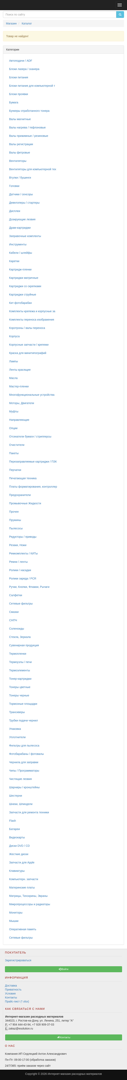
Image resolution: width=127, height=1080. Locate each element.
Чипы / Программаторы (24, 770)
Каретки (14, 261)
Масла (13, 378)
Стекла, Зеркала (20, 637)
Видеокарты (17, 837)
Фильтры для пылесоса (24, 745)
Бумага (13, 102)
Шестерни (15, 795)
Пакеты (14, 453)
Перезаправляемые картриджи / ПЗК (33, 461)
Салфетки (15, 595)
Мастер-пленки (19, 386)
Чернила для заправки (23, 762)
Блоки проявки (18, 94)
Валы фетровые (19, 152)
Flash (12, 820)
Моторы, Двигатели (21, 403)
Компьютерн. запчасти (23, 879)
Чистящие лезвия (20, 779)
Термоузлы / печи (20, 662)
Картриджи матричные (23, 277)
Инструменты (17, 244)
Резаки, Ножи (17, 545)
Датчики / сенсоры (21, 194)
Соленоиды (16, 628)
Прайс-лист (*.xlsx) (17, 1001)
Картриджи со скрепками (25, 286)
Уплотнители (17, 737)
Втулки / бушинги (20, 177)
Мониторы (15, 912)
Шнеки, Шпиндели (21, 804)
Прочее (14, 511)
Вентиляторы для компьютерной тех (32, 169)
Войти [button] (63, 969)
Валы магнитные (20, 119)
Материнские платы (22, 887)
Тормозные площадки (23, 703)
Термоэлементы (19, 670)
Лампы (13, 361)
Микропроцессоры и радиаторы (29, 904)
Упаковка (15, 728)
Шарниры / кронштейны (24, 787)
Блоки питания (18, 77)
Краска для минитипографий (27, 353)
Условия (10, 993)
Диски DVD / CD (19, 845)
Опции (13, 428)
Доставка (11, 985)
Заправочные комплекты (25, 236)
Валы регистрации (21, 144)
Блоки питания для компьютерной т (32, 85)
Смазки (14, 611)
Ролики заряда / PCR (22, 578)
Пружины (15, 520)
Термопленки (17, 653)
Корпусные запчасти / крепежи (28, 344)
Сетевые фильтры (21, 603)
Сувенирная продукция (24, 645)
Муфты (13, 411)
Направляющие (19, 419)
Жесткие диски (18, 854)
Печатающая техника (23, 478)
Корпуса (14, 336)
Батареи (14, 829)
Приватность (13, 989)
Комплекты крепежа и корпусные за (32, 311)
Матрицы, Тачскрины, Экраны (28, 895)
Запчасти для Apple (22, 862)
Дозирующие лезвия (22, 219)
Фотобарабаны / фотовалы (26, 753)
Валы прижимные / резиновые (28, 135)
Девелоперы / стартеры (24, 202)
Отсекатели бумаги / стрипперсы (30, 436)
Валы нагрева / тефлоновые (27, 127)
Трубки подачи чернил (23, 720)
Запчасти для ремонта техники (29, 812)
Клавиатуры (17, 870)
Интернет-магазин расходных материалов (75, 1073)
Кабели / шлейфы (20, 252)
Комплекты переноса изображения (31, 319)
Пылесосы (16, 528)
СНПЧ (13, 620)
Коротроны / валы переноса (27, 328)
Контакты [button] (63, 1037)
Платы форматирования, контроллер (33, 486)
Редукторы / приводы (22, 536)
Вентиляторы (17, 160)
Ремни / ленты (18, 561)
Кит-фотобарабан (20, 302)
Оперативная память (22, 929)
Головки (14, 186)
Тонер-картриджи (20, 678)
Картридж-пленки (20, 269)
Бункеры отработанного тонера (29, 110)
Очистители (16, 444)
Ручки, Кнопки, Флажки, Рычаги (29, 586)
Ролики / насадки (20, 570)
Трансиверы (17, 712)
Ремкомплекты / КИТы (23, 553)
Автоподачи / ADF (20, 60)
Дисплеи (14, 211)
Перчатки (15, 469)
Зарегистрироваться (18, 960)
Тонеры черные (19, 695)
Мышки (13, 921)
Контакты (11, 997)
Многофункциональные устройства (31, 394)
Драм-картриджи (20, 227)
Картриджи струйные (22, 294)
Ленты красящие (20, 369)
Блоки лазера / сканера (24, 69)
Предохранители (20, 495)
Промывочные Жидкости (25, 503)
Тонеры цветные (19, 687)
